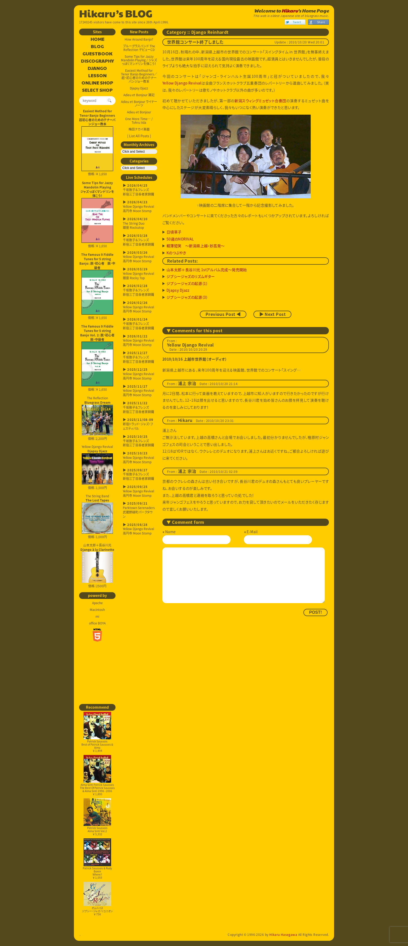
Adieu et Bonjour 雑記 (139, 95)
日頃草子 (174, 231)
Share (321, 22)
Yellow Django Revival (181, 83)
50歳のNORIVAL (180, 239)
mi (97, 616)
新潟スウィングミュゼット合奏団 (260, 100)
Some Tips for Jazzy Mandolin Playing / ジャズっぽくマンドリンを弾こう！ (139, 60)
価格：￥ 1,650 (97, 151)
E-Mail (252, 531)
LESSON (97, 76)
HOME (97, 39)
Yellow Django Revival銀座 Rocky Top (139, 273)
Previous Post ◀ (223, 314)
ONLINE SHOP (97, 83)
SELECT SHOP (97, 90)
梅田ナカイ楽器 (139, 129)
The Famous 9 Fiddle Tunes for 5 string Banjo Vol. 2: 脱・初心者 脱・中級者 (98, 333)
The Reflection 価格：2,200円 (97, 418)
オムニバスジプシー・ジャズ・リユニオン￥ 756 (97, 899)
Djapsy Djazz (139, 88)
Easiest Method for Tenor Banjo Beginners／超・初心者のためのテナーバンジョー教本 (139, 76)
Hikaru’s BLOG (115, 13)
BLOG (97, 46)
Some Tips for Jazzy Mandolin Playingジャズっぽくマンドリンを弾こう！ (97, 189)
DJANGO (97, 68)
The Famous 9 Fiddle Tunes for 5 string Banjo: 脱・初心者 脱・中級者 (97, 261)
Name (170, 531)
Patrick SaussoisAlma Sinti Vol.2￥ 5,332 (97, 817)
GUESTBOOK (97, 54)
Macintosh (97, 609)
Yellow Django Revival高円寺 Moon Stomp (139, 206)
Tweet (297, 22)
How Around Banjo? (139, 39)
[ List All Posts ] (139, 135)
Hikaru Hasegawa (283, 934)
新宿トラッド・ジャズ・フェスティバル (139, 424)
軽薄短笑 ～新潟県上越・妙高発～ (196, 245)
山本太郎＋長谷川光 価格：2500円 (97, 565)
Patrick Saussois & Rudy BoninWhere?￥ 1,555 (97, 858)
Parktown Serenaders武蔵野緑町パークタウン (139, 510)
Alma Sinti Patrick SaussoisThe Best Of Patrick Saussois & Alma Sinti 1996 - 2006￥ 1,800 (97, 775)
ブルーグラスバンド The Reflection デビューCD (139, 48)
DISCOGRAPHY (97, 61)
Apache (97, 603)
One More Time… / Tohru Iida (139, 120)
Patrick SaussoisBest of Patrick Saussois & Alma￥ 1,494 (97, 732)
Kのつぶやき (176, 252)
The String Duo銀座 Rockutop (139, 223)
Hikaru (290, 11)
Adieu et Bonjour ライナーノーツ (139, 103)
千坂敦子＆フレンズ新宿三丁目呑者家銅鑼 (139, 190)
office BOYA (97, 623)
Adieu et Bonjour (139, 112)
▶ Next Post (272, 314)
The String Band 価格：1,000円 (97, 516)
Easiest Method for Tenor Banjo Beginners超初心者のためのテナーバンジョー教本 (97, 117)
